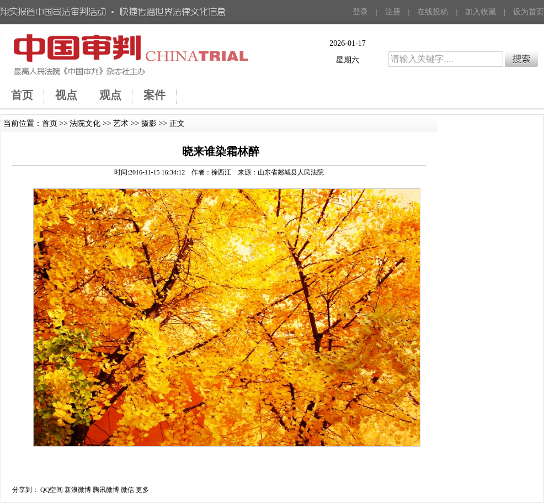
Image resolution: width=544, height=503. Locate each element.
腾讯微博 (106, 490)
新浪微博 (78, 490)
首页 (49, 123)
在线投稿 (432, 12)
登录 (360, 12)
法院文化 (85, 123)
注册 (393, 12)
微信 (127, 490)
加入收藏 (480, 12)
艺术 (121, 123)
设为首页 (528, 12)
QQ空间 (51, 490)
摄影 (149, 123)
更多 (142, 490)
